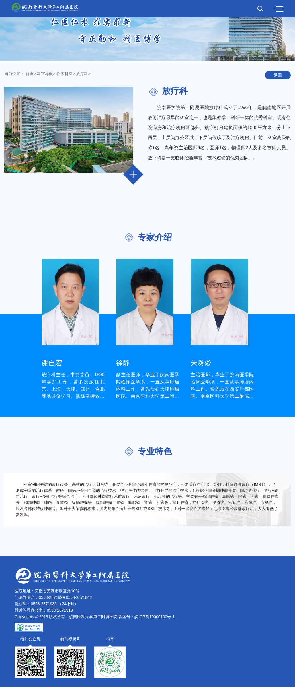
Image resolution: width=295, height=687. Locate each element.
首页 (30, 73)
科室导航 (45, 73)
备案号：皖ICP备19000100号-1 (146, 616)
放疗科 (82, 73)
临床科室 (64, 73)
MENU (279, 9)
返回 (278, 75)
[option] (73, 329)
